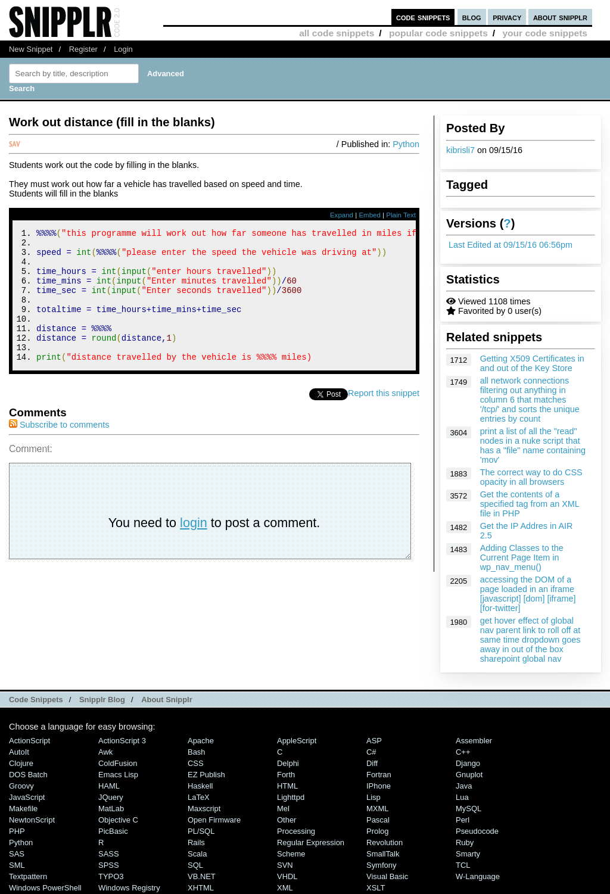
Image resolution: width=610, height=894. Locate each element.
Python (406, 144)
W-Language (478, 876)
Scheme (291, 853)
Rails (196, 842)
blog (471, 17)
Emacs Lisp (118, 774)
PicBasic (113, 831)
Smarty (468, 853)
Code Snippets (36, 699)
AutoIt (19, 751)
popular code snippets (438, 33)
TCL (463, 865)
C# (371, 751)
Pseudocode (477, 831)
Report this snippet (383, 418)
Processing (296, 831)
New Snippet (30, 49)
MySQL (468, 808)
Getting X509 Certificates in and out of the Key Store (532, 363)
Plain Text (401, 215)
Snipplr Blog (102, 699)
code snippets (423, 17)
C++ (463, 751)
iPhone (378, 785)
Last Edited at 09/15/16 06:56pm (510, 245)
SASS (108, 853)
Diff (372, 763)
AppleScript (296, 740)
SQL (195, 865)
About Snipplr (166, 699)
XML (285, 887)
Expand (341, 215)
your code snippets (544, 33)
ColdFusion (118, 763)
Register (83, 49)
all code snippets (336, 33)
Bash (197, 751)
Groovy (21, 785)
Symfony (381, 865)
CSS (196, 763)
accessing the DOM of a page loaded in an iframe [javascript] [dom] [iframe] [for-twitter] (528, 594)
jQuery (110, 797)
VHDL (287, 876)
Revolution (384, 842)
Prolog (377, 831)
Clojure (21, 763)
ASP (374, 740)
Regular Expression (310, 842)
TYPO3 (110, 876)
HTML (287, 785)
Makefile (23, 808)
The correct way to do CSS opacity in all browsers (531, 477)
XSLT (375, 887)
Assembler (474, 740)
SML (17, 865)
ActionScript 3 (122, 740)
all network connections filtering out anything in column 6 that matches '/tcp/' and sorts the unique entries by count (530, 399)
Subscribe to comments (59, 449)
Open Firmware (214, 819)
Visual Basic (387, 876)
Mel (283, 808)
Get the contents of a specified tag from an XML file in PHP (530, 504)
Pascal (378, 819)
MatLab (111, 808)
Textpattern (28, 876)
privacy (507, 17)
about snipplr (560, 17)
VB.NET (202, 876)
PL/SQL (201, 831)
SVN (285, 865)
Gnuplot (469, 774)
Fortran (378, 774)
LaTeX (199, 797)
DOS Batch (28, 774)
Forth (286, 774)
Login (123, 49)
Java (464, 785)
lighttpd (290, 797)
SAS (16, 853)
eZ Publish (206, 774)
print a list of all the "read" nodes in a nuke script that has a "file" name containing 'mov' (533, 445)
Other (286, 819)
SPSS (108, 865)
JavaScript (27, 797)
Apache (201, 740)
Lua (462, 797)
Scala (197, 853)
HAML (109, 785)
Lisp (373, 797)
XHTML (201, 887)
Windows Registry (129, 887)
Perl (462, 819)
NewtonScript (32, 819)
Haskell (200, 785)
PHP (17, 831)
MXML (377, 808)
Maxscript (204, 808)
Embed (370, 215)
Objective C (118, 819)
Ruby (465, 842)
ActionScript (29, 740)
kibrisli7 (460, 150)
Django (468, 763)
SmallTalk (382, 853)
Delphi (288, 763)
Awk (105, 751)
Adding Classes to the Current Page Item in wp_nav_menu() (522, 557)
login (193, 547)
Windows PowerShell (45, 887)
